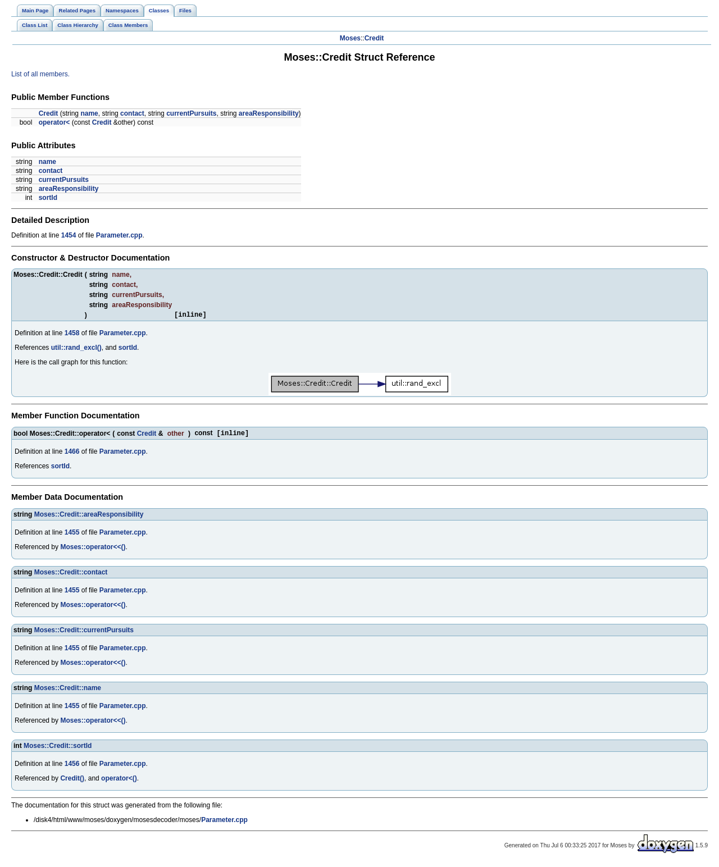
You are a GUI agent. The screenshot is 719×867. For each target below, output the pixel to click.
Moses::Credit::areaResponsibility (89, 517)
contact (132, 113)
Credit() (72, 781)
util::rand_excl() (76, 349)
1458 (72, 335)
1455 (72, 535)
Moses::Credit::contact (71, 575)
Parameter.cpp (119, 235)
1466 (72, 454)
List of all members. (40, 74)
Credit (374, 38)
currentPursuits (191, 113)
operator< (54, 122)
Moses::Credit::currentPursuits (84, 633)
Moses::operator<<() (92, 550)
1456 (72, 766)
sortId (48, 198)
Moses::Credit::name (67, 691)
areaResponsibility (269, 113)
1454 (68, 235)
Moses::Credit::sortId (58, 748)
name (89, 113)
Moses (350, 38)
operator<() (119, 781)
